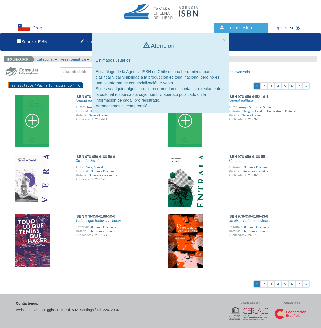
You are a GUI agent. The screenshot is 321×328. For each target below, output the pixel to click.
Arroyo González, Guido (255, 107)
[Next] (306, 86)
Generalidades (98, 115)
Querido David (87, 161)
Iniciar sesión (239, 27)
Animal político (88, 101)
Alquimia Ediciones (103, 171)
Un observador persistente (249, 220)
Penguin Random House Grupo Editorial (269, 111)
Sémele (234, 161)
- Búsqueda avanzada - (234, 72)
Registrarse (284, 27)
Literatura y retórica (255, 171)
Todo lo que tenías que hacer (98, 220)
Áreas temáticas (75, 59)
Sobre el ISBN (32, 41)
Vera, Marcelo (95, 167)
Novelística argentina (103, 175)
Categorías (47, 59)
